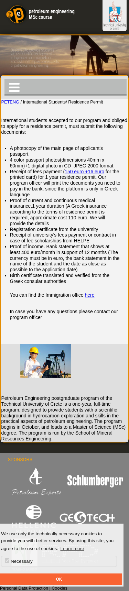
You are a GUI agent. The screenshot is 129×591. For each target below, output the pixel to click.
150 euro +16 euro (84, 171)
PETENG (10, 102)
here (90, 295)
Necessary (19, 561)
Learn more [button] (72, 548)
